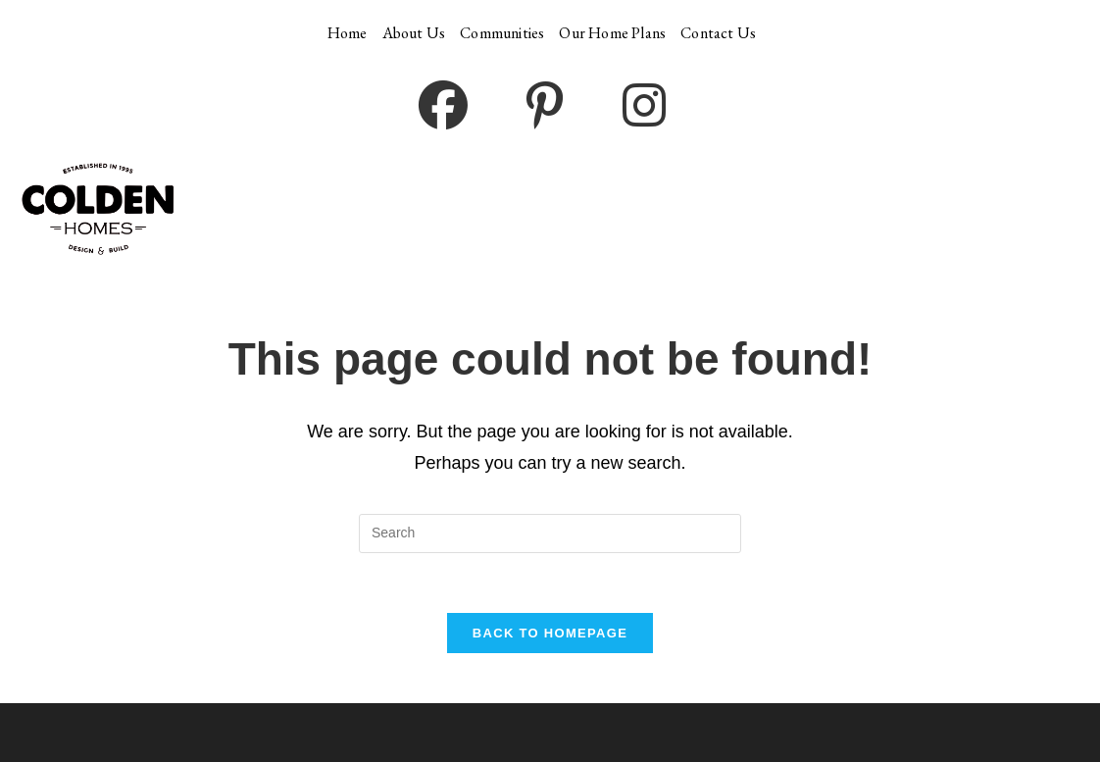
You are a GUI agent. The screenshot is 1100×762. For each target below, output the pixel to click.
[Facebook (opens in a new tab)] (443, 107)
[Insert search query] (550, 533)
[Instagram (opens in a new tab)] (644, 107)
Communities (502, 33)
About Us (414, 33)
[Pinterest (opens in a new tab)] (545, 107)
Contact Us (718, 33)
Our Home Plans (612, 33)
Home (347, 33)
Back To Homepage (550, 633)
